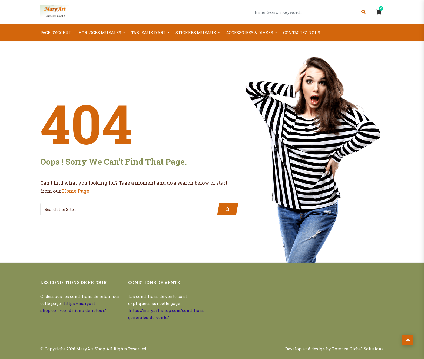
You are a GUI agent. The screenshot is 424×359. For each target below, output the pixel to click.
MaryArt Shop (90, 348)
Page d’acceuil (56, 32)
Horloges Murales (99, 32)
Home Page (75, 191)
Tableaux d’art (148, 32)
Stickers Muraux (195, 32)
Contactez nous (301, 32)
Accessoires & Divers (249, 32)
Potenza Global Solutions (358, 348)
